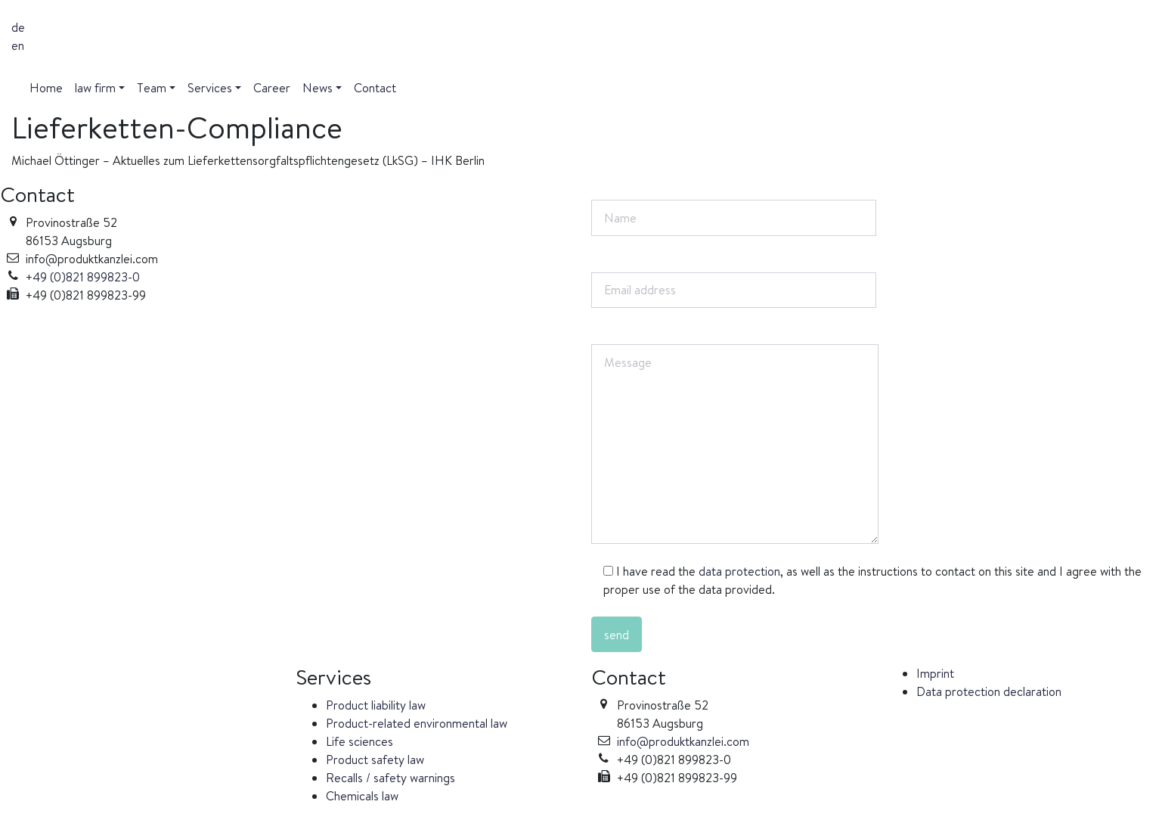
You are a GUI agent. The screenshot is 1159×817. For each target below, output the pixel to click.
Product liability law (376, 705)
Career (271, 87)
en (17, 45)
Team (151, 87)
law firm (95, 87)
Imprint (935, 673)
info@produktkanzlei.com (683, 741)
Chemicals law (362, 795)
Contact (375, 87)
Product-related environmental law (416, 723)
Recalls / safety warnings (390, 777)
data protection (739, 571)
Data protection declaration (988, 691)
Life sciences (359, 741)
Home (46, 87)
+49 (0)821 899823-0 (83, 277)
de (18, 27)
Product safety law (375, 759)
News (317, 87)
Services (209, 87)
